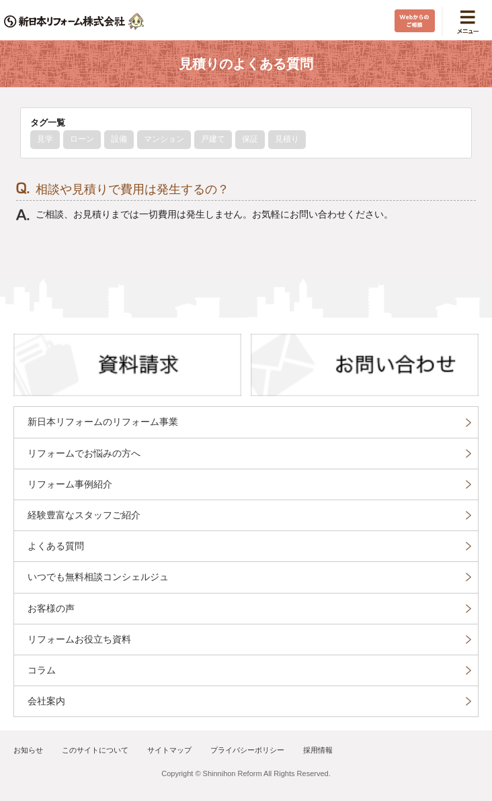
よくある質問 (56, 545)
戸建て (213, 139)
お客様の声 (51, 608)
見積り (287, 139)
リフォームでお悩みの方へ (84, 453)
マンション (164, 139)
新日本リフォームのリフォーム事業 (103, 421)
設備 (119, 139)
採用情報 (318, 750)
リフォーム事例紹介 (70, 484)
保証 (250, 139)
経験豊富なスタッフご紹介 (84, 515)
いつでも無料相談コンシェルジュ (98, 576)
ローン (82, 139)
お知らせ (28, 750)
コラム (42, 670)
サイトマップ (169, 750)
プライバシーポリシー (247, 750)
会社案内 (46, 701)
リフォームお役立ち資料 (79, 639)
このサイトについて (95, 750)
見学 (45, 139)
